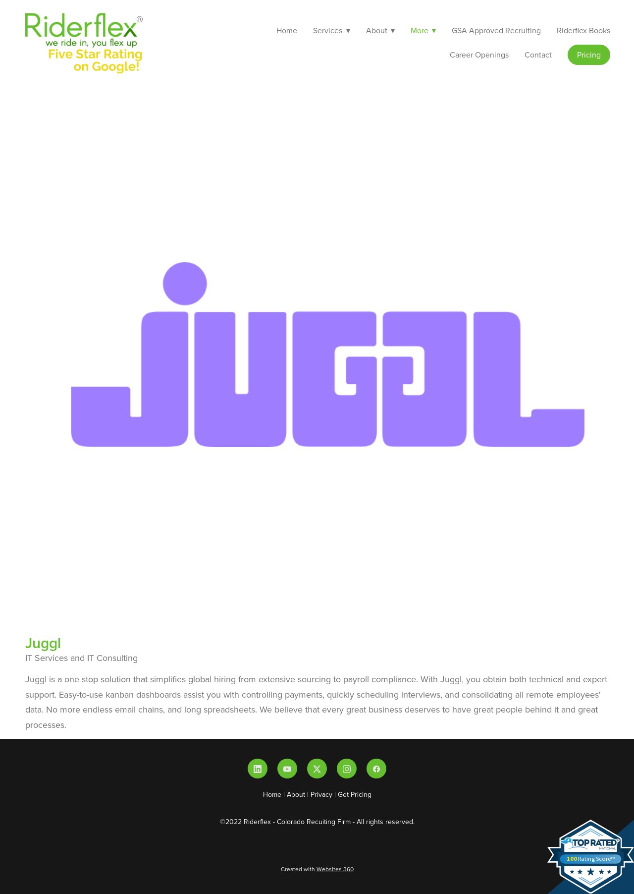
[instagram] (347, 768)
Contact (538, 54)
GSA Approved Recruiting (496, 30)
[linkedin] (257, 768)
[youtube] (287, 768)
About (296, 794)
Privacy (321, 794)
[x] (317, 768)
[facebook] (376, 768)
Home (286, 30)
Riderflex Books (583, 30)
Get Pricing (354, 794)
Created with (317, 869)
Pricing (589, 54)
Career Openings (479, 54)
